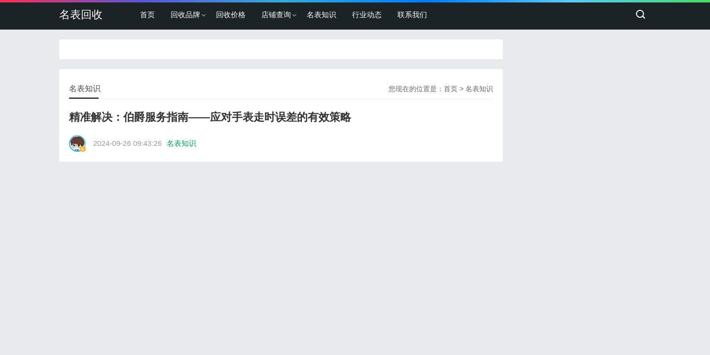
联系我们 (412, 14)
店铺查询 (276, 14)
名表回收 (81, 14)
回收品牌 (185, 14)
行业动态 (367, 14)
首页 (147, 14)
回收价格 (231, 14)
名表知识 (321, 14)
